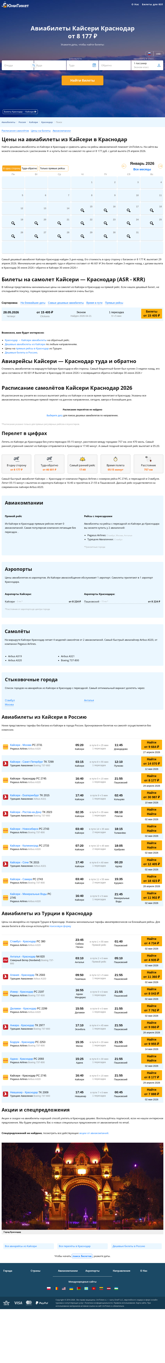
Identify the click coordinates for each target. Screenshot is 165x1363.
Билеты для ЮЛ (152, 4)
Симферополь (11, 1285)
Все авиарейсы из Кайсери (21, 1246)
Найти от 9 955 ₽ (151, 1042)
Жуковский (91, 1290)
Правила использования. (124, 1357)
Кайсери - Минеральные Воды (29, 894)
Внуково (90, 1285)
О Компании (147, 1275)
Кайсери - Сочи (19, 862)
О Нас (135, 4)
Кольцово (90, 1299)
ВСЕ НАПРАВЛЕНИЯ (124, 1324)
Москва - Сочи (121, 1275)
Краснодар (9, 1290)
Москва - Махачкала (124, 1319)
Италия (35, 1290)
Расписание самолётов (15, 130)
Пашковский (92, 1304)
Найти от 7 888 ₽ (151, 1092)
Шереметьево (93, 1280)
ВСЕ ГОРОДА (10, 1313)
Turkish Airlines (66, 1307)
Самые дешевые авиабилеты (66, 302)
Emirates (63, 1303)
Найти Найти (151, 812)
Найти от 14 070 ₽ (151, 761)
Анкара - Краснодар (22, 1025)
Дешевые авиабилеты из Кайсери (25, 344)
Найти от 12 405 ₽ (151, 862)
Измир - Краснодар (22, 991)
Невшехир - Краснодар (24, 1092)
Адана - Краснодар (22, 1058)
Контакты (145, 1280)
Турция (35, 1280)
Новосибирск (10, 1294)
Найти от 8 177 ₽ (151, 778)
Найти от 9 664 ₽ (151, 745)
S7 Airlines (64, 1280)
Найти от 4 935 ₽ (151, 958)
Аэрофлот (63, 1275)
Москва (9, 704)
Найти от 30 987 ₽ (151, 795)
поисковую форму (60, 926)
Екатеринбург (11, 1299)
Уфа (5, 1304)
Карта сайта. (141, 1357)
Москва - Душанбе (123, 1306)
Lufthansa (63, 1312)
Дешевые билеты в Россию (21, 352)
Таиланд (35, 1285)
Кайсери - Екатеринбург (25, 795)
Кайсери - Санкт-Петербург (27, 761)
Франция (36, 1294)
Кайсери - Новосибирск (24, 829)
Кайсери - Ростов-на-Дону (26, 812)
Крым (34, 1275)
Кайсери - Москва (21, 745)
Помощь (145, 1290)
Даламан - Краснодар (23, 1008)
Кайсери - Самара (21, 879)
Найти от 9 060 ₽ (151, 1025)
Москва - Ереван (122, 1288)
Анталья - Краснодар (23, 956)
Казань (7, 1309)
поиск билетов (82, 1256)
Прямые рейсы (114, 302)
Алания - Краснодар (22, 975)
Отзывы (144, 1294)
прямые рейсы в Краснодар (32, 348)
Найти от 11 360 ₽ (151, 974)
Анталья (89, 700)
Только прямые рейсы (52, 168)
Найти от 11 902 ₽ (151, 895)
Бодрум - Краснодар (22, 1042)
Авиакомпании (62, 130)
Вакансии (145, 1304)
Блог (142, 1309)
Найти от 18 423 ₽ (151, 879)
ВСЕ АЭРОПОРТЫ (94, 1313)
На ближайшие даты (33, 302)
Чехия (34, 1304)
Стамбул (10, 700)
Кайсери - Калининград (24, 845)
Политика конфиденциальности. (99, 1357)
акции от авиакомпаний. (94, 1133)
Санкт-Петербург (12, 1280)
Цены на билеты (41, 130)
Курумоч (90, 1309)
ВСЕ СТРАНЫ (38, 1313)
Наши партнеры (149, 1299)
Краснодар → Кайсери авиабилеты (26, 340)
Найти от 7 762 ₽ (151, 1008)
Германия (36, 1299)
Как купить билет (150, 1313)
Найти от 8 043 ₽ (151, 991)
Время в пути (94, 302)
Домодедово (92, 1275)
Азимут (62, 1298)
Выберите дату (55, 415)
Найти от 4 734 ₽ (151, 941)
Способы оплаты (149, 1285)
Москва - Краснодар (124, 1293)
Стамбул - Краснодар (23, 941)
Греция (35, 1309)
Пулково (90, 1294)
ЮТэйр (62, 1293)
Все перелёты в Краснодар (74, 1246)
